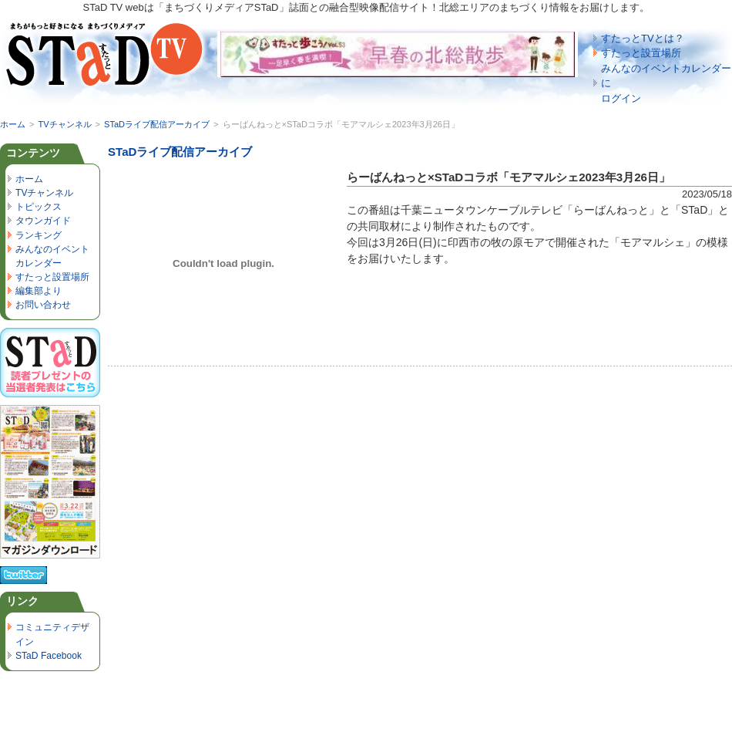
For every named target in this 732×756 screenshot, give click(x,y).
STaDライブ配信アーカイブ (157, 124)
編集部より (38, 290)
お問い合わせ (43, 304)
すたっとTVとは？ (642, 38)
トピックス (38, 206)
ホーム (12, 124)
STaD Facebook (48, 655)
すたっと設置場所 (641, 53)
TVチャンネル (64, 124)
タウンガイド (43, 220)
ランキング (38, 235)
